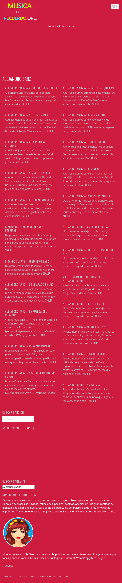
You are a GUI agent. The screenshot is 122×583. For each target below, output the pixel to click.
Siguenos (7, 565)
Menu (115, 6)
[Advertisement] (60, 50)
